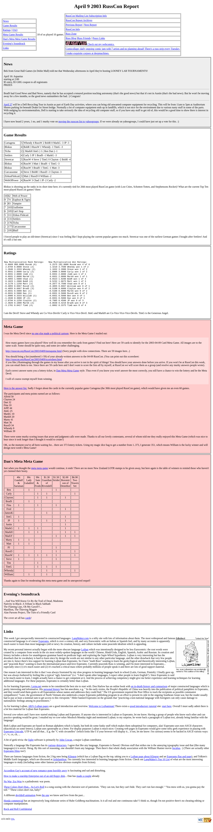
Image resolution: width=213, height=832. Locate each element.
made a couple (84, 785)
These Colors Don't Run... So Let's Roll (24, 796)
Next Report (90, 24)
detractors (61, 754)
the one (45, 804)
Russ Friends (84, 38)
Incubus (176, 757)
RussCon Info (73, 29)
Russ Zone (71, 33)
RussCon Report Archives (79, 20)
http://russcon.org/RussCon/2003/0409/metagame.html (34, 360)
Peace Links (99, 38)
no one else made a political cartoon (50, 342)
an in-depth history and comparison (149, 695)
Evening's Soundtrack (14, 43)
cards (28, 627)
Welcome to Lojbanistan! (102, 715)
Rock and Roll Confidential (18, 818)
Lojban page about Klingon (145, 765)
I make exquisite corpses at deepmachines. (87, 53)
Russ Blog (71, 38)
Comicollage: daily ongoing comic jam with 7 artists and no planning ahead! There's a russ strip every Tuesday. (123, 48)
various (52, 754)
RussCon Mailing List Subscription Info (86, 15)
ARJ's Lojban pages (38, 715)
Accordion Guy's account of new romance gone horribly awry (35, 779)
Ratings (7, 30)
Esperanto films (12, 760)
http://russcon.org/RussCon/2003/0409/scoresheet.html (34, 368)
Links (6, 48)
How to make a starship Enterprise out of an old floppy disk (34, 785)
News (6, 21)
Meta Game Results (13, 34)
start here (167, 715)
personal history (52, 698)
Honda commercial (13, 809)
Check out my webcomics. (90, 44)
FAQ (14, 30)
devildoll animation (25, 804)
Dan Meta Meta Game (67, 379)
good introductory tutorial (143, 715)
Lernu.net (36, 695)
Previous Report (74, 24)
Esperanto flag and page (179, 765)
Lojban (84, 658)
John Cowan (65, 749)
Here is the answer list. (15, 397)
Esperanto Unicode (13, 740)
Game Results (10, 25)
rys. (13, 828)
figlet (31, 749)
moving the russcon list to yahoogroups (78, 121)
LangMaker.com (80, 647)
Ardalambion (59, 768)
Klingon (72, 765)
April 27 (8, 104)
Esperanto (43, 650)
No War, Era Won (13, 790)
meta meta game (39, 477)
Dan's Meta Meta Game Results (19, 39)
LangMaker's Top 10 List (157, 768)
